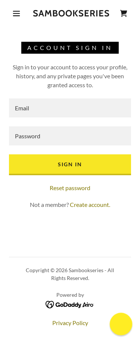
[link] (71, 13)
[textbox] (70, 107)
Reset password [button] (70, 187)
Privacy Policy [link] (70, 322)
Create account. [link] (90, 204)
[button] (16, 13)
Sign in (70, 164)
